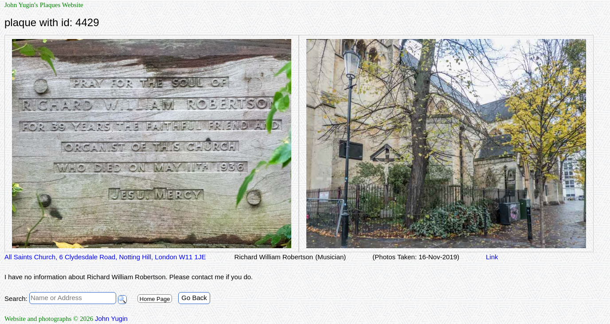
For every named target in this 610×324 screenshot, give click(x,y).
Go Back (194, 297)
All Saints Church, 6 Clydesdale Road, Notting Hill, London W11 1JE (105, 257)
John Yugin (111, 318)
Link (492, 257)
